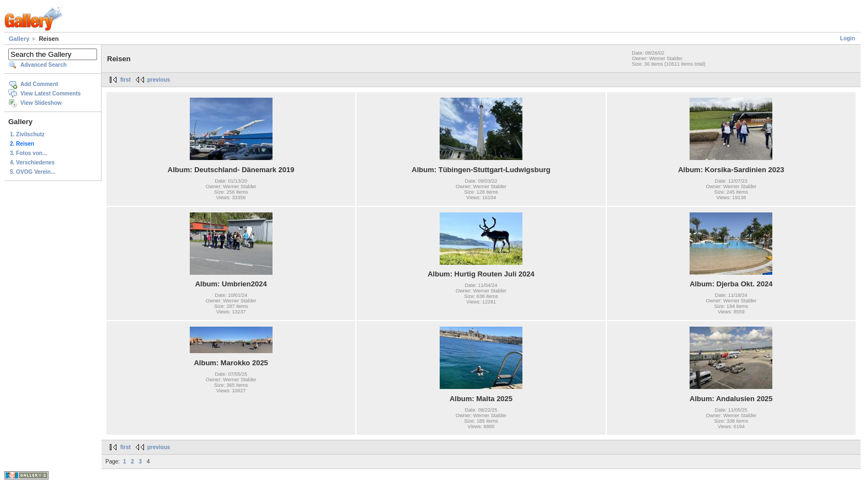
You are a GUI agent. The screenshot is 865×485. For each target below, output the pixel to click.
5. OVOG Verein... (32, 172)
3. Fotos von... (28, 153)
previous (158, 80)
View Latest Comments (50, 93)
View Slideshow (41, 103)
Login (847, 38)
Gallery (19, 38)
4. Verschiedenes (32, 162)
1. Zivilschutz (27, 134)
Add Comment (39, 84)
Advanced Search (43, 65)
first (125, 80)
